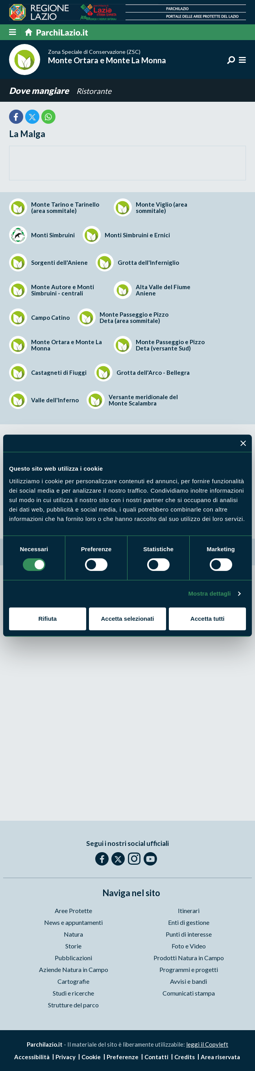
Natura (73, 934)
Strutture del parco (73, 1005)
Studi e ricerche (73, 993)
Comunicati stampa (189, 993)
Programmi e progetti (188, 969)
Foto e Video (189, 946)
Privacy (65, 1056)
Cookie (91, 1056)
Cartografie (73, 981)
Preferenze (123, 1056)
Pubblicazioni (73, 957)
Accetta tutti (207, 618)
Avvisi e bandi (188, 981)
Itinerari (189, 910)
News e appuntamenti (73, 922)
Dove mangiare (39, 90)
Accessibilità (32, 1056)
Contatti (156, 1056)
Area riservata (220, 1056)
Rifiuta (47, 618)
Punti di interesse (189, 934)
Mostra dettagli (209, 593)
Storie (73, 946)
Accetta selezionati (127, 618)
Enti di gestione (188, 922)
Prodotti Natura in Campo (188, 957)
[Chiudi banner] (243, 443)
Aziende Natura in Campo (73, 969)
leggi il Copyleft (207, 1044)
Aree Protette (73, 910)
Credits (184, 1056)
